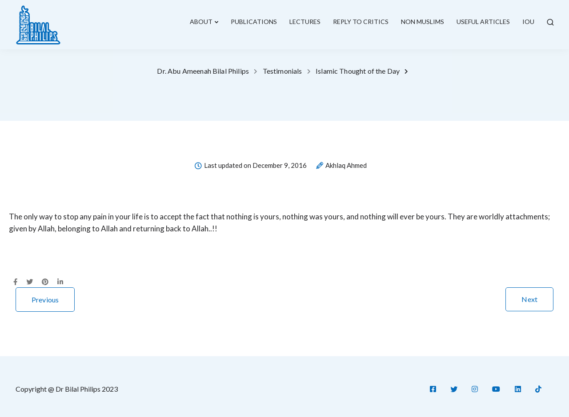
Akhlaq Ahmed (346, 165)
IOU (528, 21)
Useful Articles (483, 21)
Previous (45, 299)
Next (529, 299)
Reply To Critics (361, 21)
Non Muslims (422, 21)
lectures (305, 21)
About (201, 21)
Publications (254, 21)
